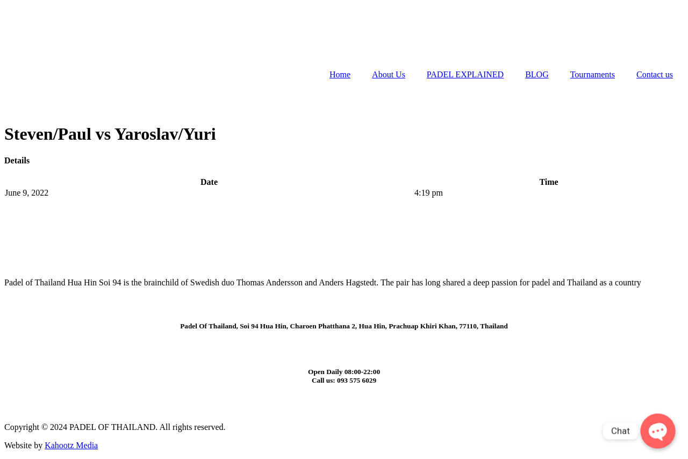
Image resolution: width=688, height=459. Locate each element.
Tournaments (592, 74)
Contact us (654, 74)
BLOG (537, 74)
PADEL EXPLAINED (465, 74)
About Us (388, 74)
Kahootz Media (71, 445)
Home (339, 74)
